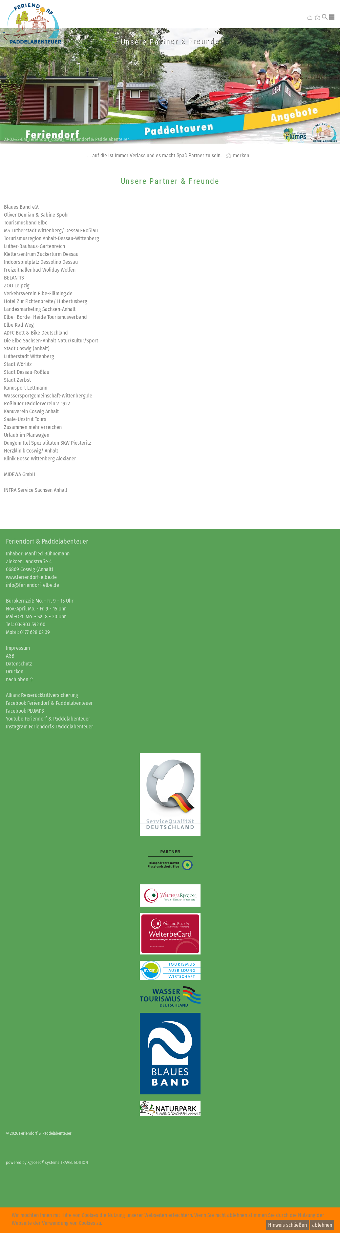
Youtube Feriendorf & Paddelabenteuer (48, 719)
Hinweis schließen (287, 1225)
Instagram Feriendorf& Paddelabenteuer (49, 726)
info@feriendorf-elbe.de (32, 585)
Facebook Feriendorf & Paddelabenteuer (49, 703)
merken (241, 155)
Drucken (14, 671)
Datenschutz (19, 664)
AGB (10, 656)
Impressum (18, 648)
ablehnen (322, 1225)
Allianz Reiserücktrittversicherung (42, 695)
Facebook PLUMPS (25, 711)
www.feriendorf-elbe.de (31, 577)
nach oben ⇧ (19, 679)
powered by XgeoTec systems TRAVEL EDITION (47, 1162)
